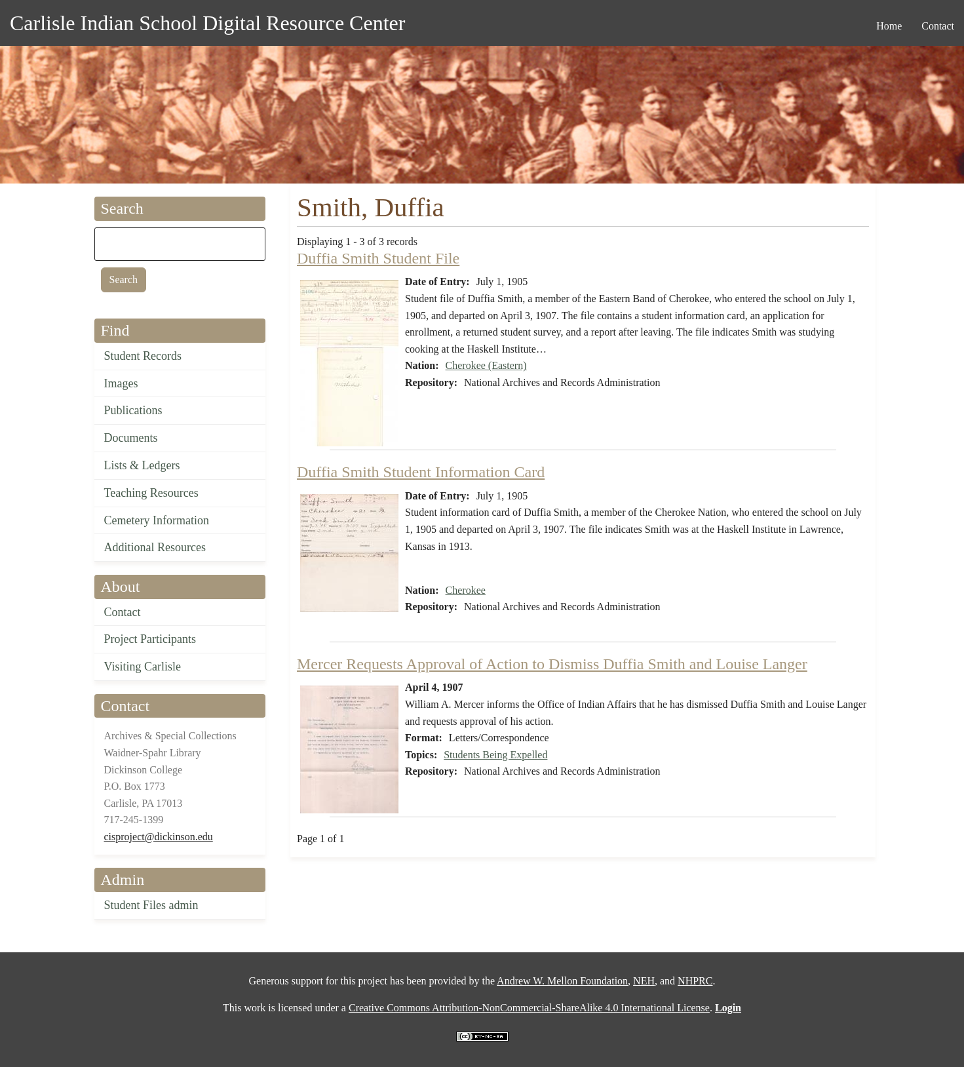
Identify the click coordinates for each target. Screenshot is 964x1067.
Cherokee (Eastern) (486, 365)
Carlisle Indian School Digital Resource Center (207, 23)
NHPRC (695, 980)
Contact (122, 612)
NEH (644, 980)
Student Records (143, 355)
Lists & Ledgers (142, 465)
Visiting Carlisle (142, 666)
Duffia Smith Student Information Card (421, 471)
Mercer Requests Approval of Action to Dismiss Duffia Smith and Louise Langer (552, 663)
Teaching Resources (151, 492)
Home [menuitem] (889, 25)
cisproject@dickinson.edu (158, 836)
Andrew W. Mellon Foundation (562, 980)
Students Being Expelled (495, 754)
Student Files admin (151, 905)
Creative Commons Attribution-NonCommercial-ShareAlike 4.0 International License (529, 1007)
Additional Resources (155, 547)
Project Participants (150, 639)
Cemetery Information (156, 520)
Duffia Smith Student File (378, 258)
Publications (133, 410)
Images (121, 383)
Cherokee (466, 590)
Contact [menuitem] (937, 25)
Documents (131, 437)
